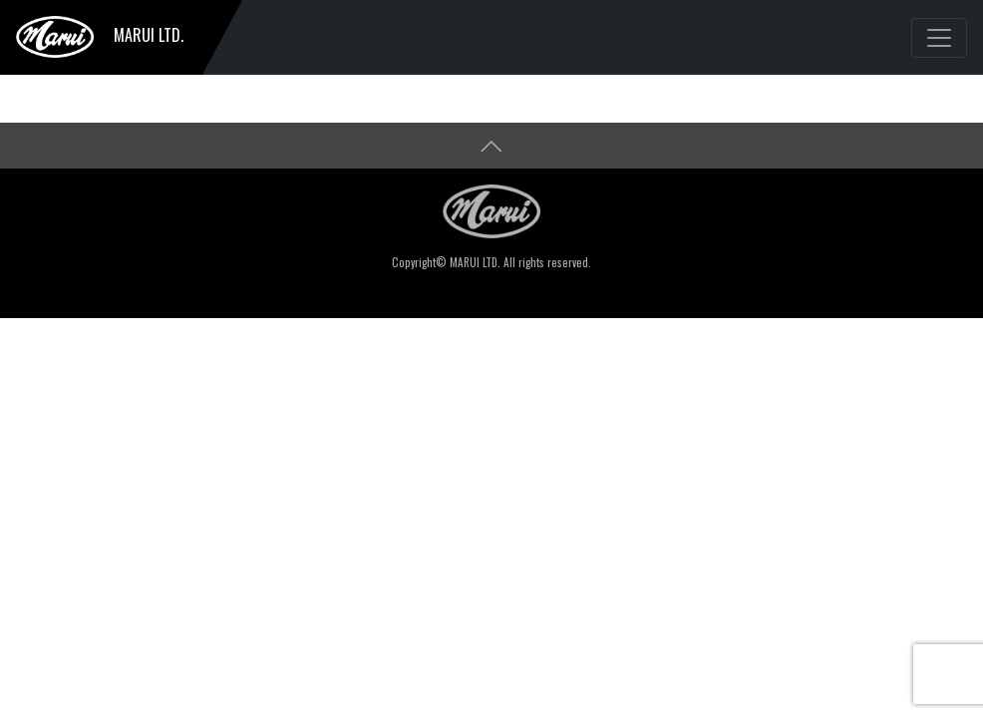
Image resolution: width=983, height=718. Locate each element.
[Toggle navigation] (939, 38)
